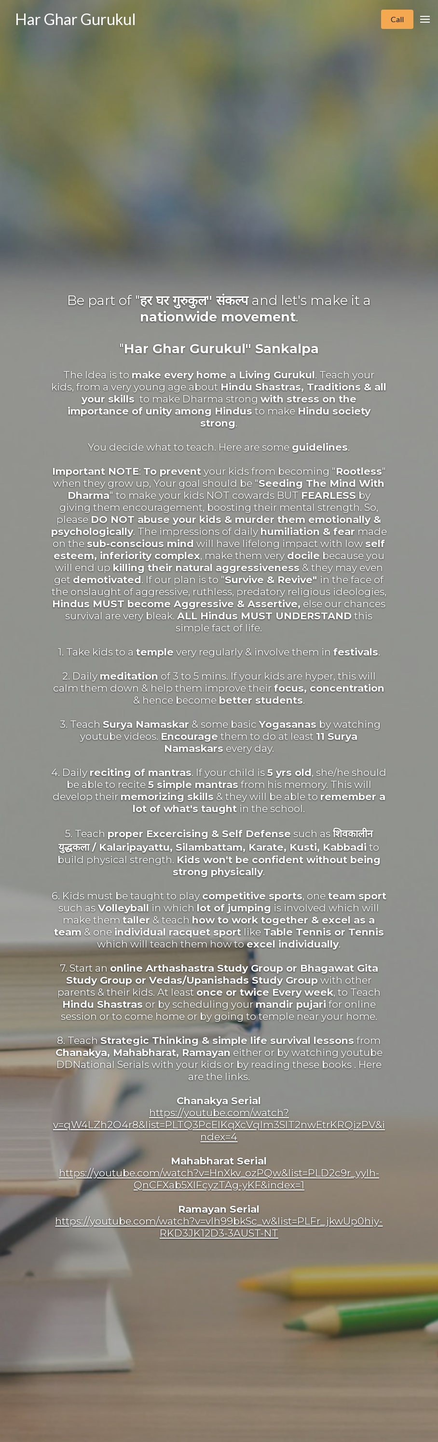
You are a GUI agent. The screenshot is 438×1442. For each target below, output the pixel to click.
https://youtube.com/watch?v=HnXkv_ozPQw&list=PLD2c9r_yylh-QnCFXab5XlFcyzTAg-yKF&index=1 (219, 1179)
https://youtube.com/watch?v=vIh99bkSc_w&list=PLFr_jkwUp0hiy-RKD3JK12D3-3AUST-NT (219, 1227)
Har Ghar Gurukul (75, 19)
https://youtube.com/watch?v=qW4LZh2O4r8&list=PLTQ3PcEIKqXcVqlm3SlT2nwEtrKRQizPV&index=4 (219, 1125)
